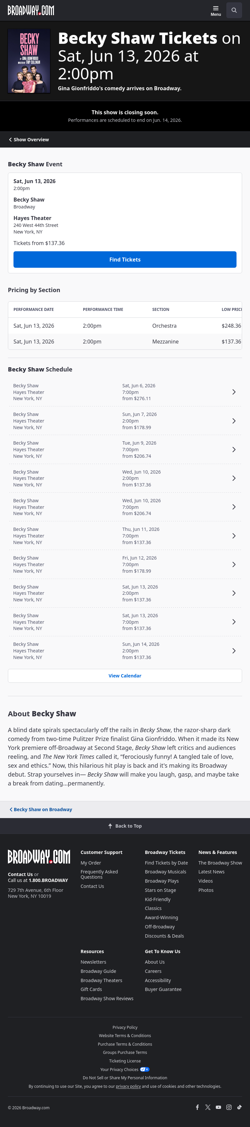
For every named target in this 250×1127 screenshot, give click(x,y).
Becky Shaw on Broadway (40, 809)
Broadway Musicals (166, 871)
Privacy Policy (125, 1027)
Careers (153, 971)
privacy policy (128, 1086)
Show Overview (28, 139)
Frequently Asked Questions (99, 874)
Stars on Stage (160, 890)
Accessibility (158, 980)
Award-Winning (161, 917)
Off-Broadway (160, 926)
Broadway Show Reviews (107, 998)
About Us (155, 962)
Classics (153, 908)
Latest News (211, 871)
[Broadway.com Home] (31, 10)
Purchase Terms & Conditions (125, 1044)
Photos (205, 890)
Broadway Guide (98, 971)
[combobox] (231, 10)
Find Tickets (125, 259)
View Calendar (125, 676)
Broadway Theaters (101, 980)
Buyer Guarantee (163, 989)
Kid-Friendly (158, 899)
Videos (205, 881)
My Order (91, 863)
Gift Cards (91, 989)
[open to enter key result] (234, 10)
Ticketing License (125, 1061)
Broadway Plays (162, 881)
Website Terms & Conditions (125, 1035)
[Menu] (216, 11)
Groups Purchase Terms (125, 1052)
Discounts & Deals (164, 936)
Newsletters (93, 962)
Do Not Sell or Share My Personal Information (125, 1078)
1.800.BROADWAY (48, 880)
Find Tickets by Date (166, 863)
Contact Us (20, 874)
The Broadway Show (220, 863)
